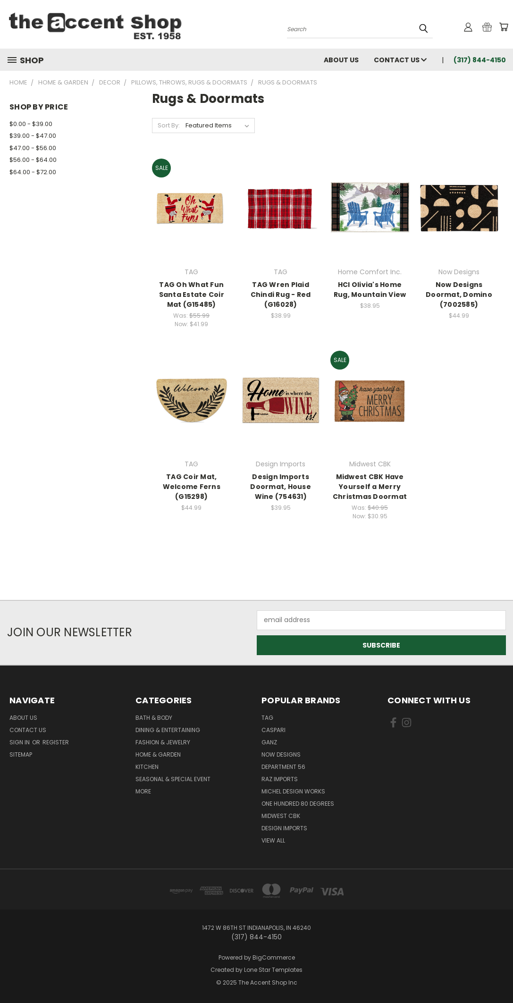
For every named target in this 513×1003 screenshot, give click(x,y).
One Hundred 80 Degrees (297, 804)
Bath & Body (153, 718)
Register (55, 742)
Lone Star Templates (273, 970)
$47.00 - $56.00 (32, 147)
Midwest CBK (280, 816)
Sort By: (169, 125)
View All (273, 840)
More (143, 791)
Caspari (273, 730)
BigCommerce (273, 957)
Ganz (269, 742)
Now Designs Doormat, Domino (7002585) (459, 294)
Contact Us (400, 60)
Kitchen (147, 767)
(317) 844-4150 (480, 60)
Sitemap (20, 754)
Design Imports (284, 828)
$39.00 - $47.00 (32, 135)
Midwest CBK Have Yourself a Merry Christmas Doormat (370, 486)
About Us (341, 60)
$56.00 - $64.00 (33, 159)
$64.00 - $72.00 (32, 172)
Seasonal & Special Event (172, 779)
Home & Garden (158, 754)
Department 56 (283, 767)
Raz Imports (279, 779)
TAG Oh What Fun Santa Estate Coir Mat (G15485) (191, 294)
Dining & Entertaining (167, 730)
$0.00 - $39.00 (30, 123)
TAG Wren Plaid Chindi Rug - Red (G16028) (281, 294)
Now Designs (281, 754)
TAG (267, 718)
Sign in (20, 742)
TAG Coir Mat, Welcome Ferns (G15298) (191, 486)
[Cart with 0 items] (503, 27)
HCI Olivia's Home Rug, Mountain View (370, 289)
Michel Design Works (293, 791)
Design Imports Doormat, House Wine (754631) (280, 486)
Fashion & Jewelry (162, 742)
